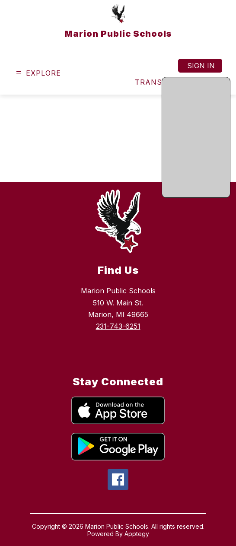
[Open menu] (37, 73)
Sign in (201, 65)
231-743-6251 (118, 326)
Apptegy (136, 533)
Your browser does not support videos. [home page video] (118, 138)
